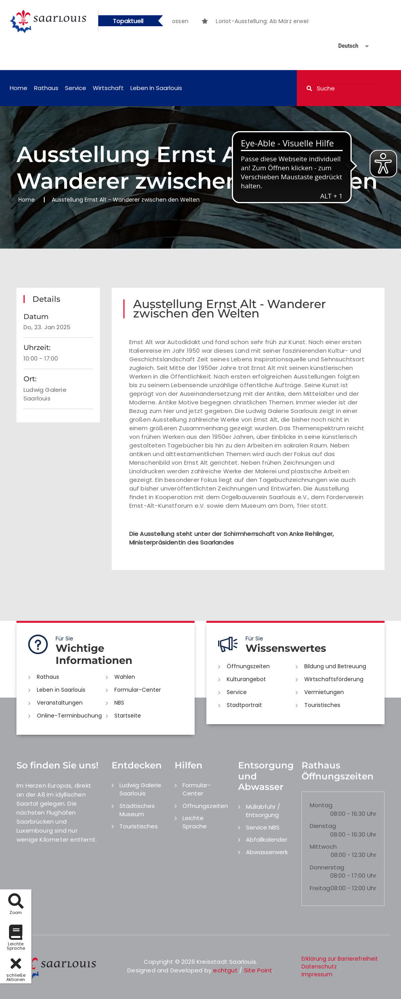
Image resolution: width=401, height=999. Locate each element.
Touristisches (322, 705)
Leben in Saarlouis (156, 88)
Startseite (127, 715)
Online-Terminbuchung (69, 715)
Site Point (258, 970)
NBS (119, 703)
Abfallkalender (266, 839)
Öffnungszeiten (248, 666)
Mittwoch (323, 846)
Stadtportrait (244, 705)
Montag (321, 805)
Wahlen (124, 677)
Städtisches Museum (137, 810)
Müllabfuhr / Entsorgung (263, 810)
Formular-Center (137, 690)
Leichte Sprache (194, 822)
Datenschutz (319, 966)
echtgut (225, 970)
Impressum (317, 974)
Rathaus (46, 88)
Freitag (320, 888)
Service (75, 88)
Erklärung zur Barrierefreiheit (340, 959)
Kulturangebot (246, 679)
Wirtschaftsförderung (333, 679)
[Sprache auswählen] (344, 46)
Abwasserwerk (267, 852)
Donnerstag (327, 867)
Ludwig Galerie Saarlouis (140, 789)
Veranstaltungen (60, 703)
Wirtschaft (108, 88)
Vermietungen (324, 692)
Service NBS (263, 827)
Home (18, 88)
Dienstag (323, 826)
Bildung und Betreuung (335, 666)
